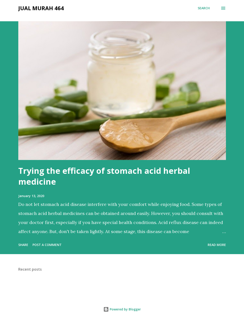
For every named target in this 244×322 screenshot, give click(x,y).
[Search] (204, 8)
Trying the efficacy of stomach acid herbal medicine (104, 176)
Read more (217, 245)
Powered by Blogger (122, 309)
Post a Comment (47, 245)
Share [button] (23, 245)
